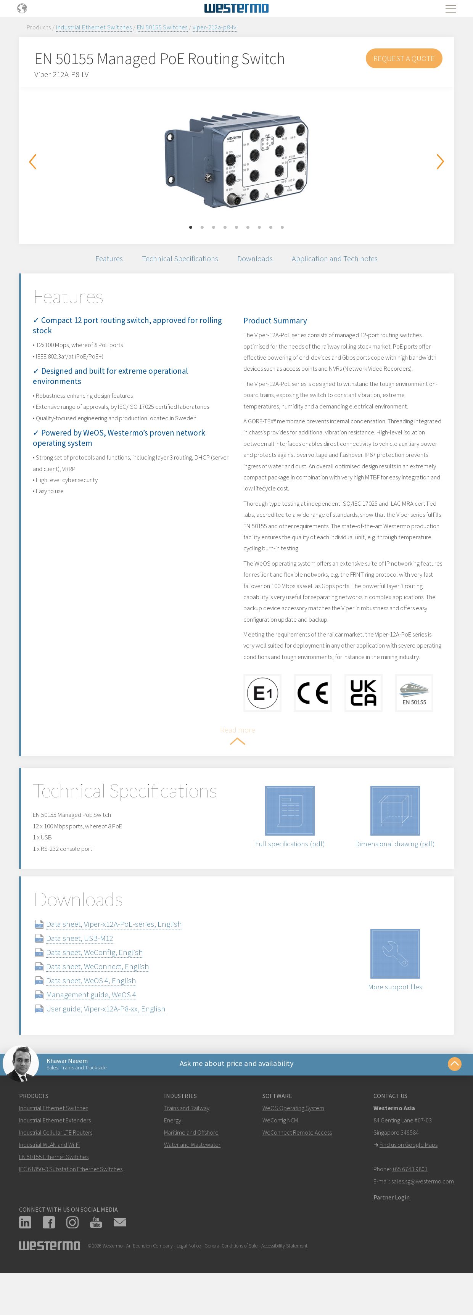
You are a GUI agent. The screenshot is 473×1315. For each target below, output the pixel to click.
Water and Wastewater (192, 1190)
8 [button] (271, 227)
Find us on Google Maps (409, 1190)
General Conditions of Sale (230, 1291)
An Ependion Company (149, 1291)
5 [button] (236, 227)
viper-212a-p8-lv (214, 27)
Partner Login (391, 1243)
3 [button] (213, 227)
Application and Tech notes (339, 259)
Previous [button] (32, 161)
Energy (172, 1166)
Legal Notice (189, 1291)
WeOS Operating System (293, 1153)
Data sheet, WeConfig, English (103, 995)
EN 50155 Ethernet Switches (53, 1202)
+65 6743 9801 (410, 1215)
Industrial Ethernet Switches (94, 27)
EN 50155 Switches (162, 27)
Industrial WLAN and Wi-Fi (49, 1190)
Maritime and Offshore (191, 1178)
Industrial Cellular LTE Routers (55, 1178)
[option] (236, 160)
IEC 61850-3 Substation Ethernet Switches (70, 1215)
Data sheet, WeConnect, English (106, 1009)
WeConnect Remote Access (297, 1178)
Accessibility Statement (284, 1291)
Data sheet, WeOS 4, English (100, 1023)
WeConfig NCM (280, 1166)
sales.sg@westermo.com (422, 1227)
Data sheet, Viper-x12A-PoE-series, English (123, 966)
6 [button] (248, 227)
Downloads (256, 259)
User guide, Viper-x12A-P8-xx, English (115, 1051)
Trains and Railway (186, 1153)
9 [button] (282, 227)
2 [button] (202, 227)
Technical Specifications (178, 259)
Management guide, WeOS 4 (100, 1037)
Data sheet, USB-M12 (88, 981)
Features (104, 259)
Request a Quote (404, 58)
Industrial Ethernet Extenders (55, 1166)
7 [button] (259, 227)
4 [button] (225, 227)
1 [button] (191, 227)
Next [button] (440, 161)
